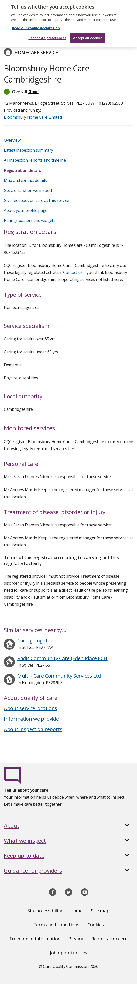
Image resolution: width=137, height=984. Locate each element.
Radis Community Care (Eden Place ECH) (63, 658)
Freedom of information (35, 939)
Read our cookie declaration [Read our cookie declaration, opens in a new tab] (36, 24)
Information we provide (31, 718)
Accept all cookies (87, 34)
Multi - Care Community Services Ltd (59, 675)
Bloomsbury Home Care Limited (33, 117)
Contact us (72, 272)
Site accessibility (44, 911)
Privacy (75, 939)
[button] (68, 92)
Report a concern (109, 939)
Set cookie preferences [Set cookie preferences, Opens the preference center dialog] (47, 34)
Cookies (95, 925)
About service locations (30, 708)
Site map (100, 911)
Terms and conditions (56, 925)
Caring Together (36, 640)
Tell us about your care (26, 790)
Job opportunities (68, 953)
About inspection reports (33, 729)
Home (76, 911)
